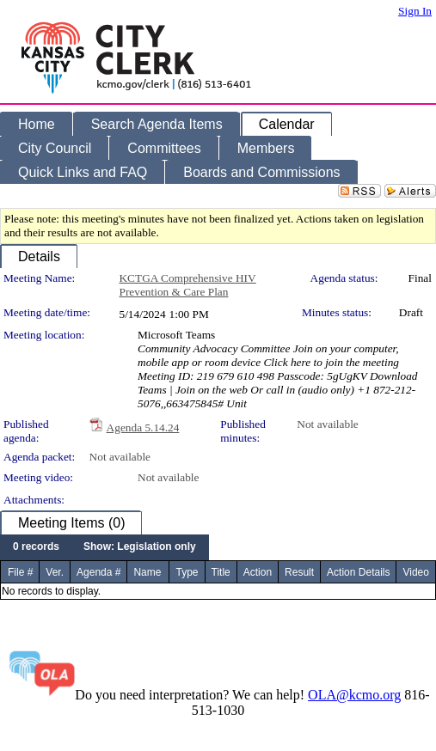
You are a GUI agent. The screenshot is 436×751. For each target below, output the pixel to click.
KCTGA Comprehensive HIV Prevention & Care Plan (187, 285)
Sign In (415, 10)
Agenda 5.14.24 (143, 427)
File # (20, 572)
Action (257, 572)
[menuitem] (36, 547)
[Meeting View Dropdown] (139, 547)
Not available (327, 424)
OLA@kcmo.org (354, 694)
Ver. (55, 572)
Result (299, 572)
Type (186, 572)
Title (221, 572)
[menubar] (104, 547)
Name (147, 572)
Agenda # (98, 572)
